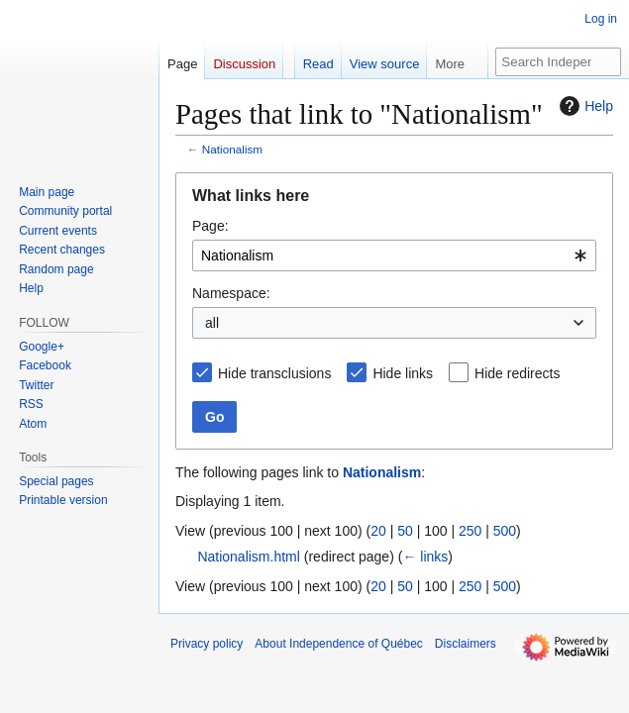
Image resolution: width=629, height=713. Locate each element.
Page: (210, 226)
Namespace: (231, 293)
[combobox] (394, 255)
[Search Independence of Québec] (558, 62)
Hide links (402, 373)
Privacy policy (206, 644)
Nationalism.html (248, 556)
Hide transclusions (274, 373)
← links (425, 556)
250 (470, 531)
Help (584, 106)
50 (405, 531)
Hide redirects (517, 373)
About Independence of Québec (338, 644)
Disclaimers (465, 644)
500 (504, 531)
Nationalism (232, 149)
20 (378, 531)
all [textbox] (212, 323)
